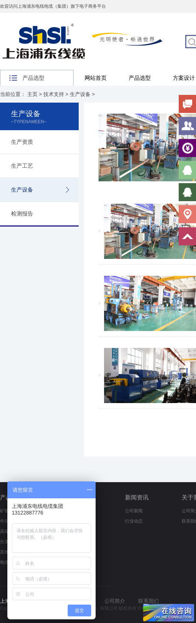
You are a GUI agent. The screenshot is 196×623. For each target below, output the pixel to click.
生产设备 (80, 94)
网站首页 (96, 78)
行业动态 (134, 521)
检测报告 (22, 213)
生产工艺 (22, 166)
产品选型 (140, 78)
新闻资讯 (137, 497)
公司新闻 (134, 510)
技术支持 (53, 94)
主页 (32, 94)
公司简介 (114, 601)
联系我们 (148, 601)
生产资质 (22, 142)
